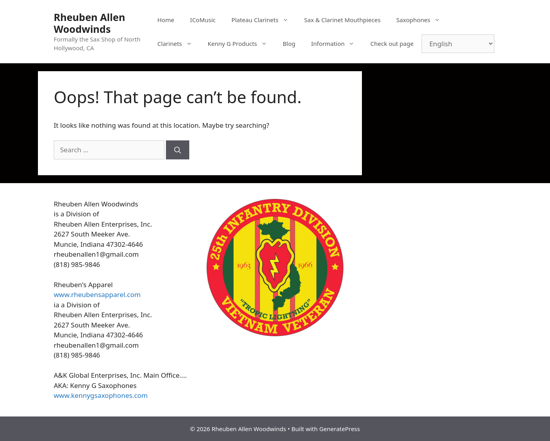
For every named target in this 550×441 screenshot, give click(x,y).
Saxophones (422, 20)
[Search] (177, 149)
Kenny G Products (241, 43)
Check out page (391, 43)
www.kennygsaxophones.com (101, 395)
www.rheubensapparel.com (97, 294)
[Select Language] (458, 43)
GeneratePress (339, 429)
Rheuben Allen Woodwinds (89, 23)
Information (336, 43)
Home (165, 20)
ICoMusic (203, 20)
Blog (289, 43)
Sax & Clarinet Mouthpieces (342, 20)
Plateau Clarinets (264, 20)
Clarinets (178, 43)
